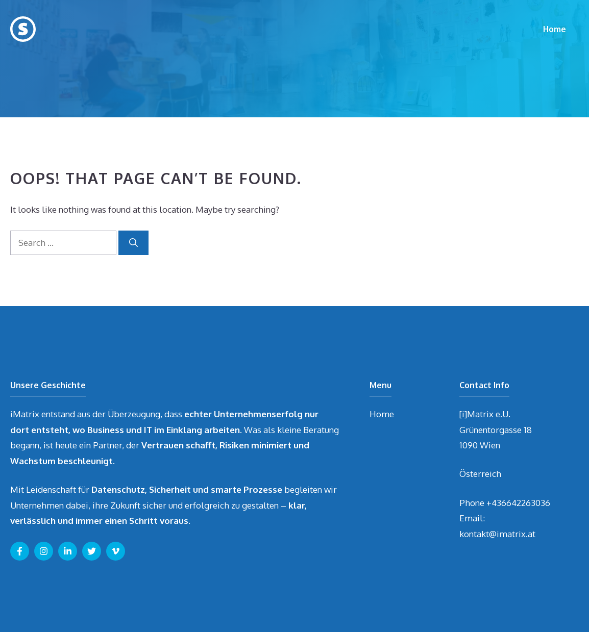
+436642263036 (518, 502)
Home (554, 29)
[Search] (133, 243)
